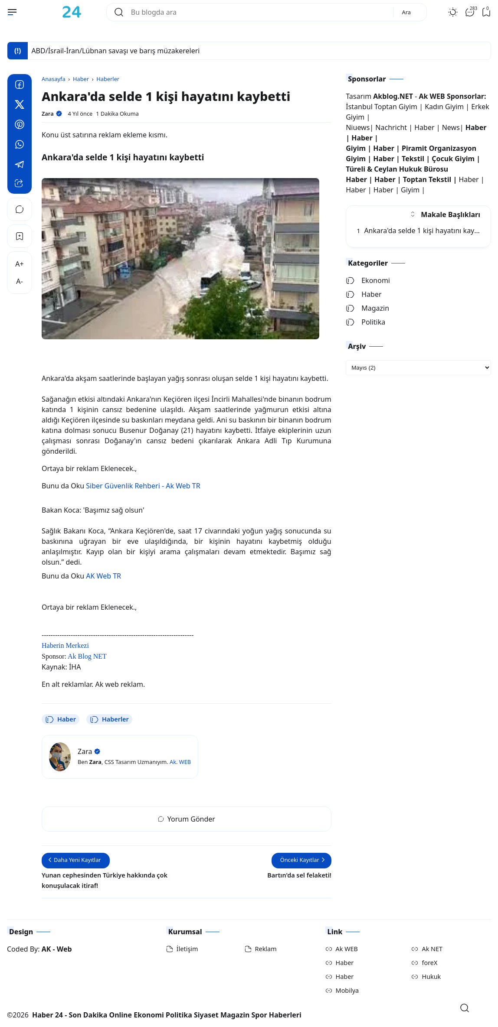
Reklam (266, 949)
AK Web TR (103, 576)
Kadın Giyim (444, 106)
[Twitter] (19, 105)
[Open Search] (464, 1008)
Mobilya (347, 990)
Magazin (367, 308)
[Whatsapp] (19, 145)
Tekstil (413, 158)
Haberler (109, 719)
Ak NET (432, 949)
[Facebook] (19, 85)
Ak (173, 762)
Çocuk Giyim (453, 158)
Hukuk (431, 976)
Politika (365, 322)
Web (64, 949)
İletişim (187, 949)
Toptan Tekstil (427, 179)
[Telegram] (19, 165)
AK (46, 949)
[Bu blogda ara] (258, 12)
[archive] (418, 367)
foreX (429, 963)
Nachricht (392, 127)
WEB (185, 762)
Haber (60, 719)
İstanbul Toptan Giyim (381, 106)
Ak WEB (347, 949)
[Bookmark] (19, 236)
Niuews (358, 127)
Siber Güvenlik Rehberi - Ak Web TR (143, 486)
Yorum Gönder (186, 819)
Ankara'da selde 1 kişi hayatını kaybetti (423, 230)
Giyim (356, 148)
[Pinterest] (19, 125)
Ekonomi (368, 280)
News (451, 127)
